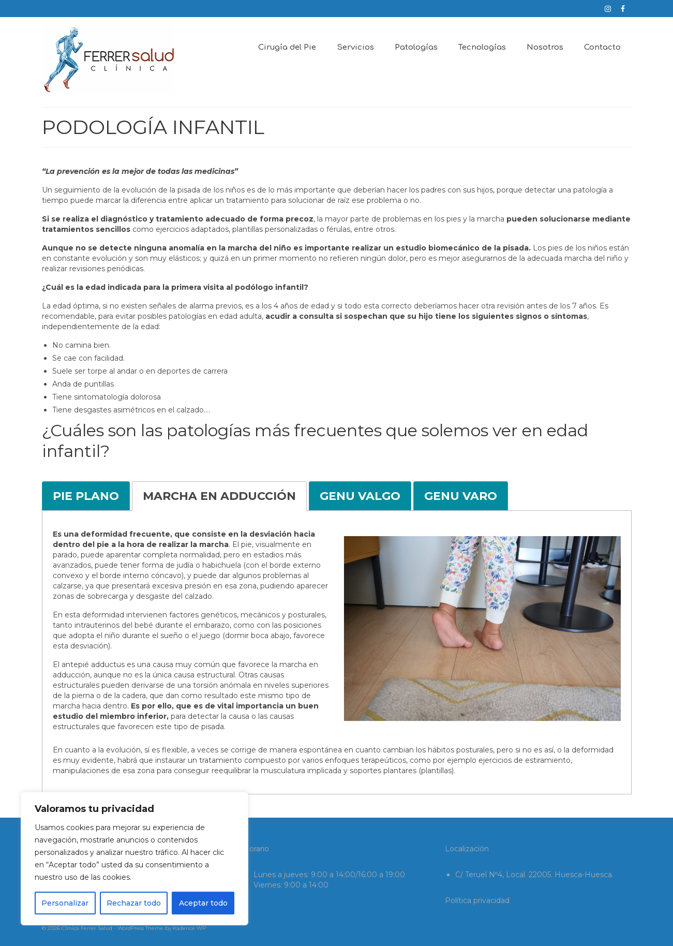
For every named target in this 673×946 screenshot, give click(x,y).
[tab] (86, 496)
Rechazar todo (134, 903)
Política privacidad (477, 900)
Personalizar (64, 903)
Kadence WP (189, 928)
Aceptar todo (203, 903)
